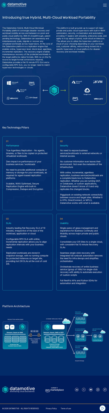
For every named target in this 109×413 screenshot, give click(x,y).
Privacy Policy (51, 408)
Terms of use (66, 408)
